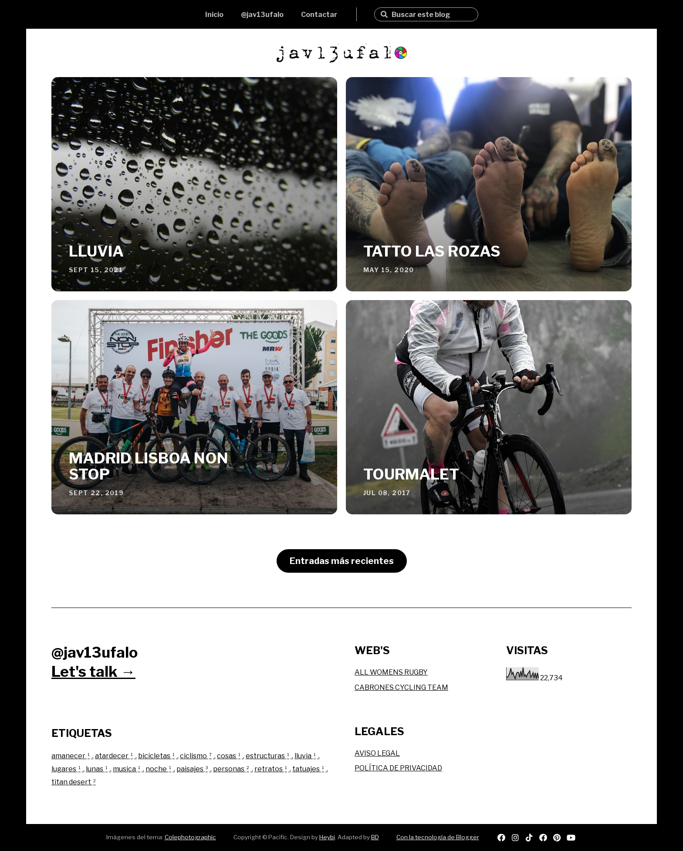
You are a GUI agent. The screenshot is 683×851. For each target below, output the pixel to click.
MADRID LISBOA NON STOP (148, 466)
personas (232, 769)
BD (375, 837)
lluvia (306, 756)
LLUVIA (96, 251)
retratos (272, 769)
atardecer (115, 756)
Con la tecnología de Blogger (437, 837)
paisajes (193, 769)
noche (159, 769)
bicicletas (157, 756)
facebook (543, 837)
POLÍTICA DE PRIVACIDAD (398, 768)
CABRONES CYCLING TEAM (401, 687)
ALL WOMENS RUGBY (391, 672)
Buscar (384, 14)
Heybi (327, 837)
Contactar (319, 14)
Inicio (214, 14)
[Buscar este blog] (431, 14)
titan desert (74, 782)
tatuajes (309, 769)
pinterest (557, 837)
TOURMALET (411, 474)
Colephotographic (190, 837)
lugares (67, 769)
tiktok (529, 837)
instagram (515, 837)
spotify (501, 837)
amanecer (71, 756)
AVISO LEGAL (377, 753)
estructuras (269, 756)
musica (128, 769)
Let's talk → (93, 671)
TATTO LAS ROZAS (431, 251)
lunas (98, 769)
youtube (571, 837)
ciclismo (197, 756)
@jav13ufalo (262, 14)
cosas (230, 756)
